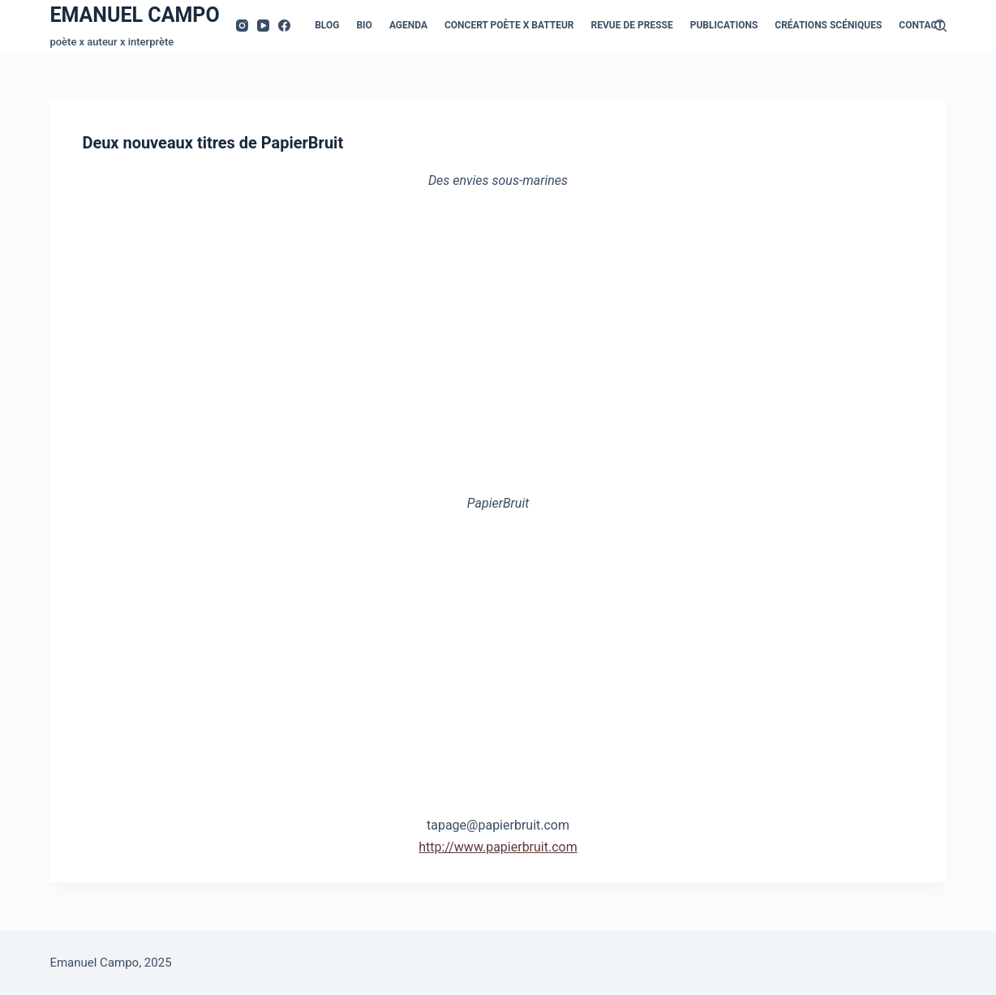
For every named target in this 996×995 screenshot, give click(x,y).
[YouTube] (263, 25)
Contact (920, 25)
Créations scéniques (828, 25)
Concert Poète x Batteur (509, 25)
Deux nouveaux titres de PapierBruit (212, 142)
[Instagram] (242, 25)
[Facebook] (284, 25)
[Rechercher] (940, 25)
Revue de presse (632, 25)
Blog (327, 25)
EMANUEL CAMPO (134, 15)
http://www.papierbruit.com (498, 846)
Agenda (408, 25)
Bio (363, 25)
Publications (724, 25)
